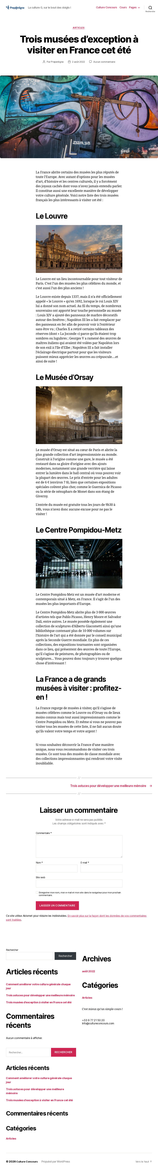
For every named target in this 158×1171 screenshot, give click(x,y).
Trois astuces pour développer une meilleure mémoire (40, 996)
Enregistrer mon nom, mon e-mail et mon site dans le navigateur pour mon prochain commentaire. (80, 895)
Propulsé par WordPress (57, 1162)
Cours (123, 7)
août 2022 (88, 972)
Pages (133, 7)
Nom (39, 863)
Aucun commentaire (105, 62)
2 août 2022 (78, 62)
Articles (79, 28)
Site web (40, 878)
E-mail (85, 863)
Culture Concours (106, 7)
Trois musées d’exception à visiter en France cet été (38, 1003)
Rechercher (12, 950)
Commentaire (44, 834)
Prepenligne (56, 62)
